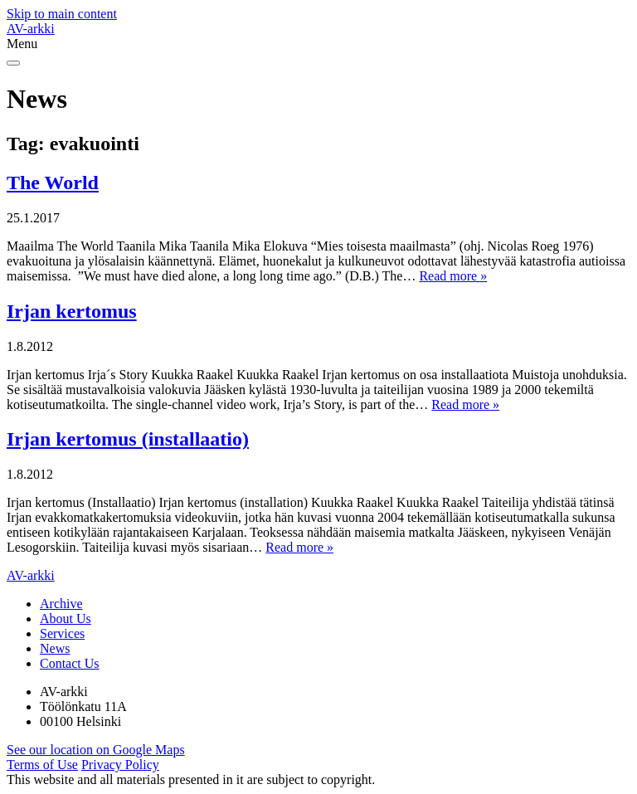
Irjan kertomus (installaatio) (128, 439)
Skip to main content (62, 14)
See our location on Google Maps (96, 750)
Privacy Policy (120, 764)
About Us (65, 618)
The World (53, 182)
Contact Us (70, 663)
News (55, 648)
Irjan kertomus (72, 311)
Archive (61, 604)
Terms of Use (42, 764)
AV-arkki (31, 29)
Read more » (453, 276)
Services (62, 633)
